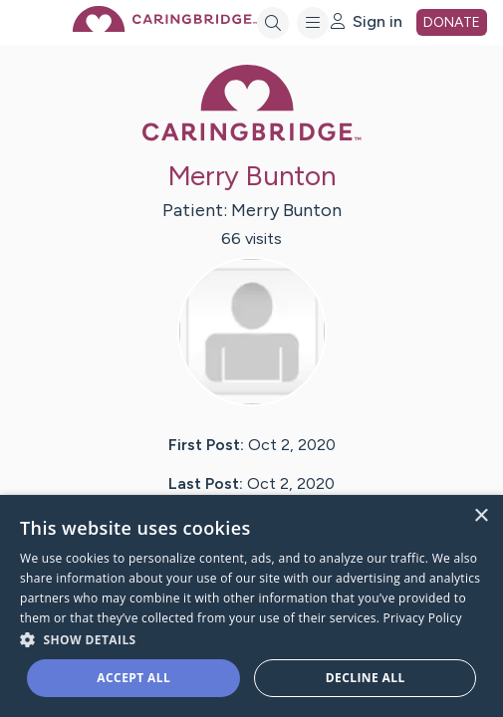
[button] (251, 638)
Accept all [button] (133, 677)
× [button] (480, 516)
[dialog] (251, 606)
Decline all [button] (365, 677)
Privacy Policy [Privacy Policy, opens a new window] (422, 617)
